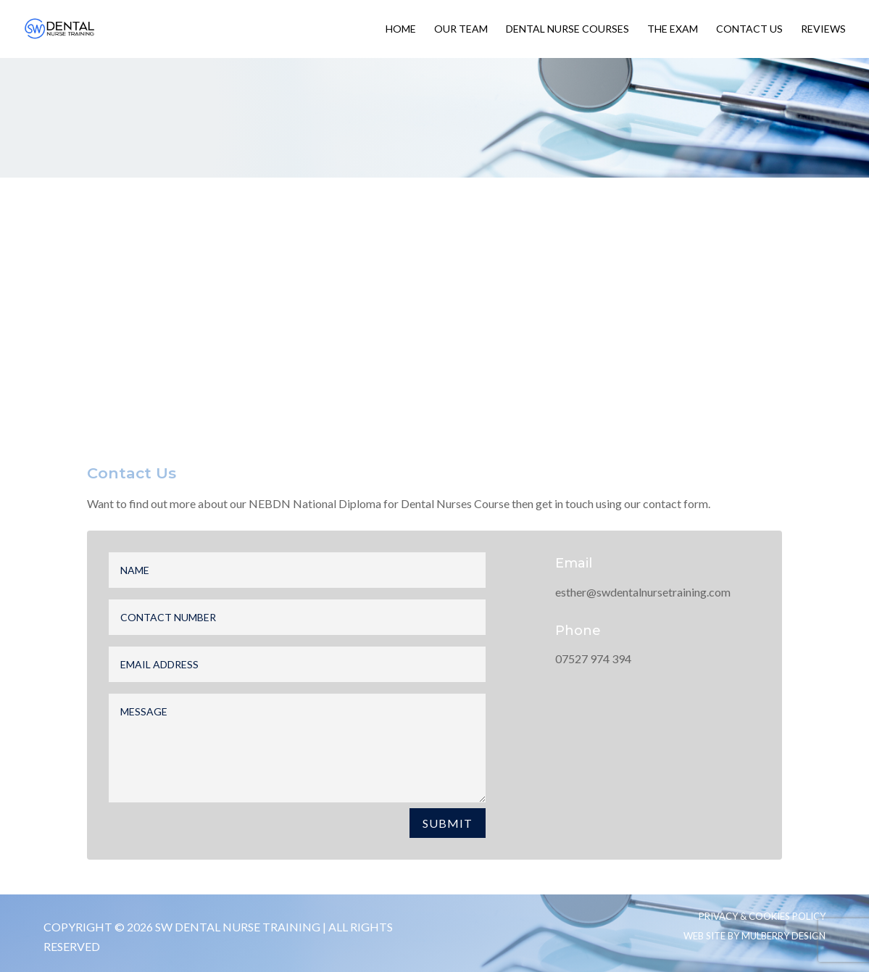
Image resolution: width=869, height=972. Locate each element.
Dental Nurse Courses (567, 29)
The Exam (672, 29)
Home (401, 29)
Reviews (823, 29)
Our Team (461, 29)
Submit (448, 823)
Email (573, 563)
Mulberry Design (783, 936)
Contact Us (749, 29)
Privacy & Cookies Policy (762, 916)
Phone (578, 631)
